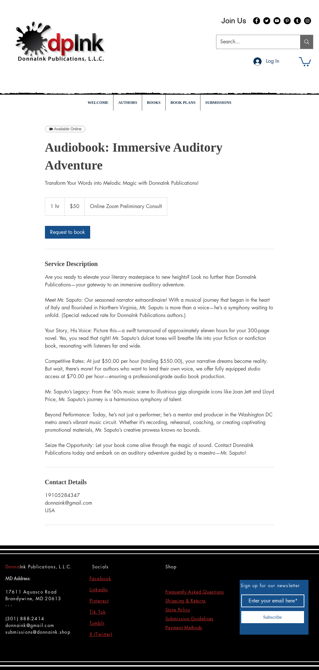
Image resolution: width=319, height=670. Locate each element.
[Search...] (253, 42)
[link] (67, 232)
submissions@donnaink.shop (38, 632)
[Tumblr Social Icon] (297, 20)
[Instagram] (307, 20)
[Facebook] (256, 20)
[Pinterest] (287, 20)
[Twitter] (266, 20)
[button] (305, 61)
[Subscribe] (272, 617)
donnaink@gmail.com (29, 625)
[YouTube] (276, 20)
